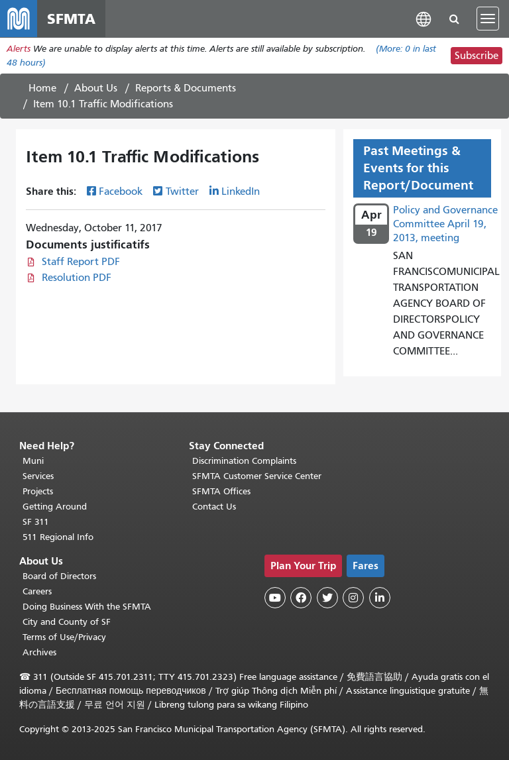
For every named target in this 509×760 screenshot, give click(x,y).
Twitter (182, 191)
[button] (423, 18)
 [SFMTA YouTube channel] (275, 597)
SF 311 (36, 521)
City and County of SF (67, 621)
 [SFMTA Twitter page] (327, 597)
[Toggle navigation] (488, 18)
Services (38, 476)
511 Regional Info (58, 537)
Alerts (18, 48)
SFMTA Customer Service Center (256, 476)
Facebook (120, 191)
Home (42, 88)
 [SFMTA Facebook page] (301, 597)
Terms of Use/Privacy (64, 637)
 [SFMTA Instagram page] (353, 597)
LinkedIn (240, 191)
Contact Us (214, 506)
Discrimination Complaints (244, 460)
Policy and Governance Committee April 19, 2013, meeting (445, 224)
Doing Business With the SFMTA (87, 606)
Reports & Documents (185, 88)
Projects (38, 491)
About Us (95, 88)
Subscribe (476, 56)
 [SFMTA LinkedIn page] (379, 597)
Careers (37, 591)
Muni (33, 460)
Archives (39, 652)
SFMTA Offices (221, 491)
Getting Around (55, 506)
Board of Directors (59, 576)
